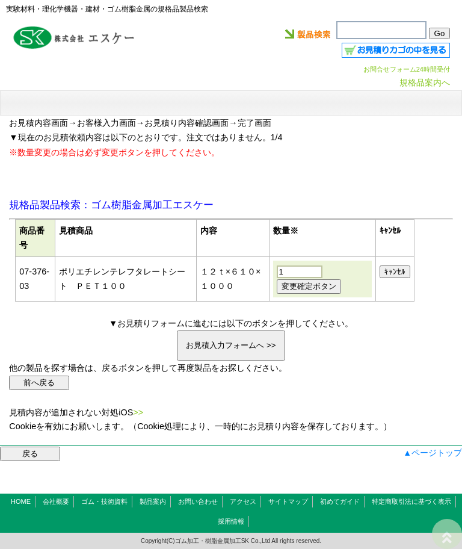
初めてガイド (340, 501)
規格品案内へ (424, 82)
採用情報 (231, 521)
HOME (21, 501)
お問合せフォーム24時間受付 (406, 69)
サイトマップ (288, 501)
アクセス (243, 501)
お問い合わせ (198, 501)
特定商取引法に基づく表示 (411, 501)
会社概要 (56, 501)
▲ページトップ (432, 453)
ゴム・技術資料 (104, 501)
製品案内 (153, 501)
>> (138, 412)
